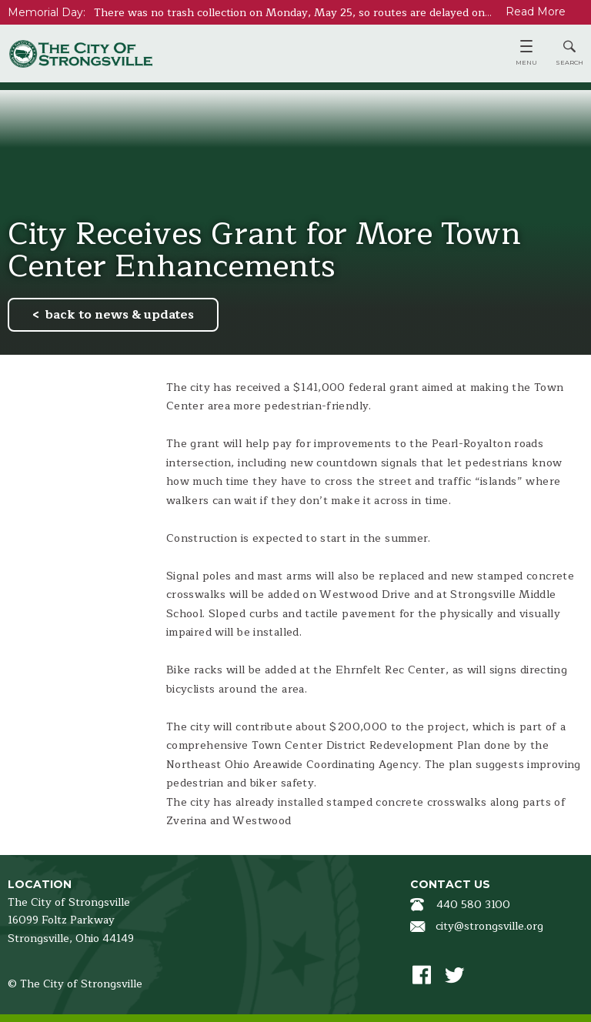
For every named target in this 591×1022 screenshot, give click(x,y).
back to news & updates (119, 315)
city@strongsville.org (489, 926)
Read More (536, 11)
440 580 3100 (473, 904)
